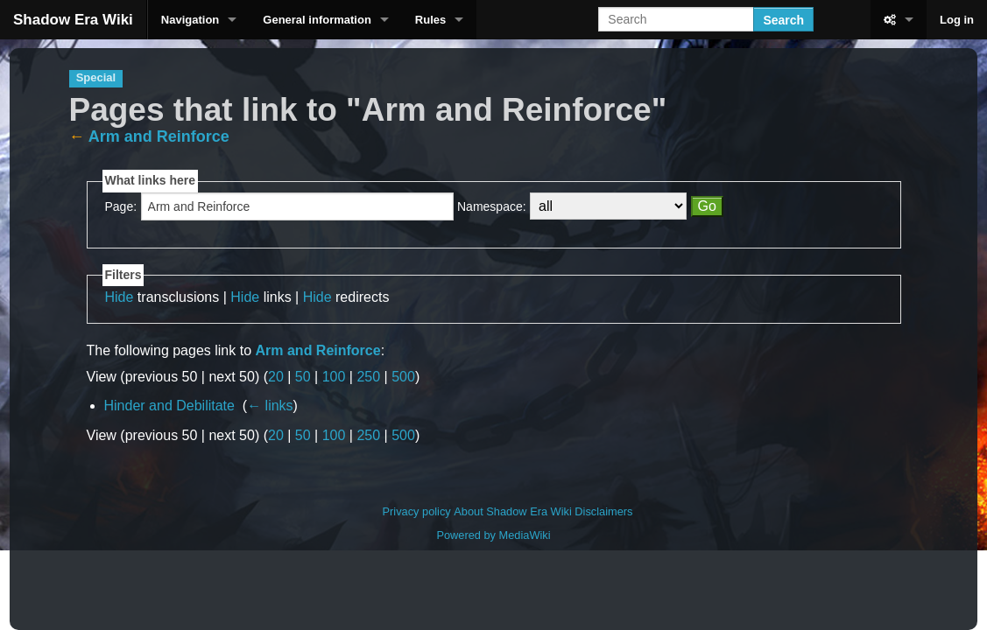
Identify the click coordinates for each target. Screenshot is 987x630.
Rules (430, 19)
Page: (121, 207)
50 (303, 376)
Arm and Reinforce (158, 136)
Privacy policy (417, 511)
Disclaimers (603, 511)
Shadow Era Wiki (73, 19)
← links (270, 405)
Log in (957, 19)
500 (403, 376)
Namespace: (491, 207)
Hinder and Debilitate (169, 405)
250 (368, 376)
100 (334, 376)
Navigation (190, 19)
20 (276, 376)
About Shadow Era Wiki (512, 511)
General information (317, 19)
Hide (119, 297)
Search (783, 20)
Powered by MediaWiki (493, 535)
